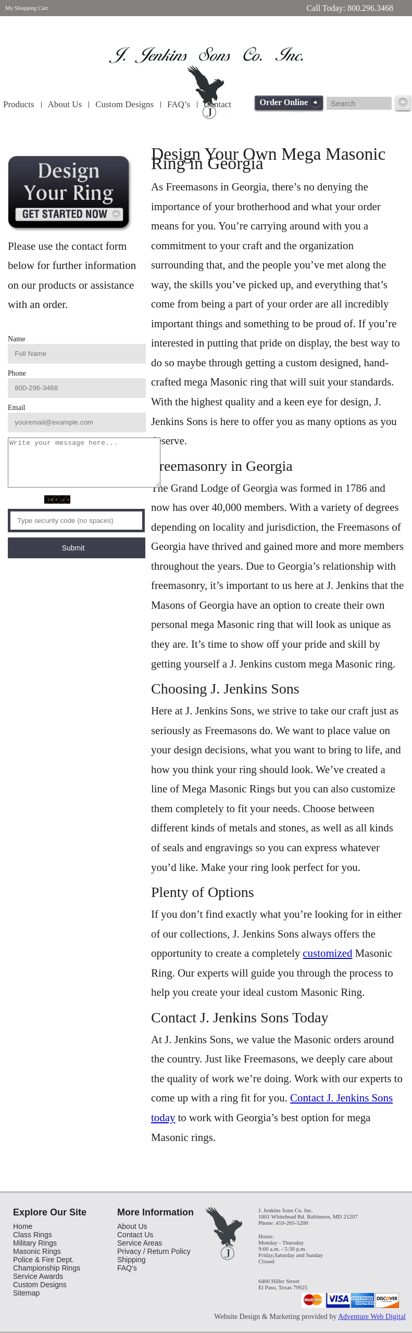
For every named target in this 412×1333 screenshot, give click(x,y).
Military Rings (35, 1243)
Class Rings (32, 1235)
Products (18, 104)
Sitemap (26, 1293)
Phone (155, 348)
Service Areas (139, 1243)
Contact (217, 104)
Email (154, 358)
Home (22, 1226)
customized (327, 953)
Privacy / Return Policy (154, 1251)
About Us (65, 104)
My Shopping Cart (26, 8)
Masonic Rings (37, 1251)
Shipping (131, 1259)
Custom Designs (124, 104)
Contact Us (135, 1235)
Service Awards (38, 1276)
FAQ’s (178, 104)
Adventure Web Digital (372, 1317)
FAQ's (127, 1268)
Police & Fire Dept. (43, 1259)
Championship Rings (46, 1268)
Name (154, 339)
